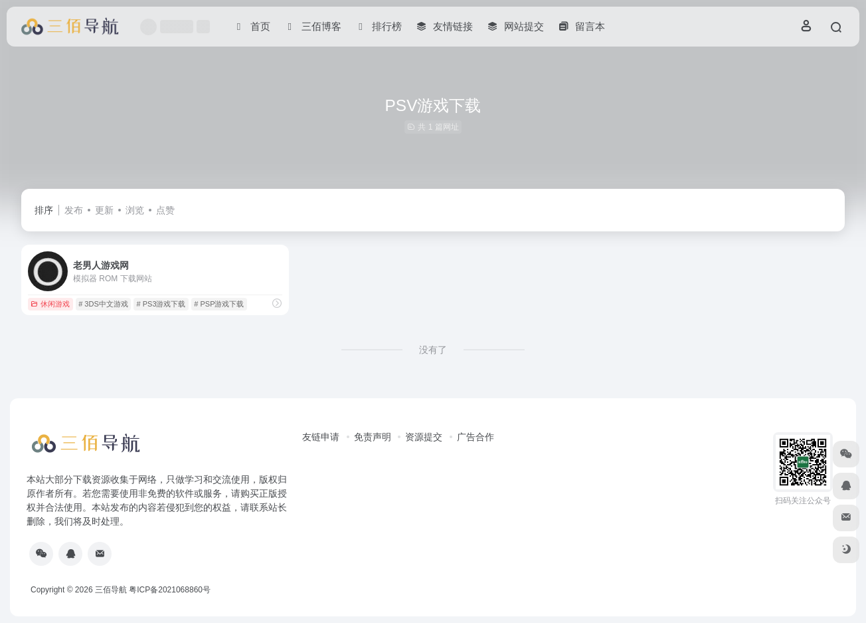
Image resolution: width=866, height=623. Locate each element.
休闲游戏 (50, 304)
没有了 (433, 349)
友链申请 (320, 437)
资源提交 (423, 437)
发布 (73, 210)
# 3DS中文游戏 (103, 304)
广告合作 (475, 437)
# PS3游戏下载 (161, 304)
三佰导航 (111, 589)
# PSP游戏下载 (219, 304)
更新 (104, 210)
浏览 (135, 210)
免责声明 (372, 437)
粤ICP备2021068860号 (170, 589)
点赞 (165, 210)
